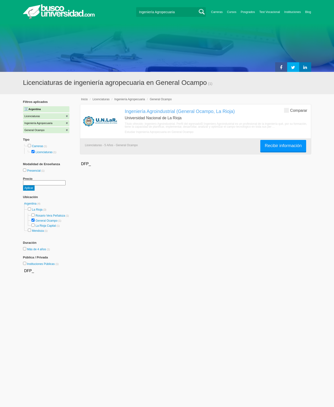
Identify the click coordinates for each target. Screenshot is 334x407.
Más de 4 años (37, 249)
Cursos (231, 12)
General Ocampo (46, 220)
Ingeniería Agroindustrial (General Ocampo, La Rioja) (180, 111)
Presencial (34, 170)
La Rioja (37, 209)
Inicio (84, 99)
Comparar (295, 110)
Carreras (217, 12)
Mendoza (38, 230)
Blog (308, 12)
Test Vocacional (269, 12)
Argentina (30, 203)
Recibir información (283, 145)
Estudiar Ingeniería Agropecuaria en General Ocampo (159, 132)
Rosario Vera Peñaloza (50, 215)
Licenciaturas (44, 152)
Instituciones (292, 12)
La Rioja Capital (46, 225)
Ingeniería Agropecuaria (129, 99)
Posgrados (248, 12)
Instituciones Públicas (43, 264)
